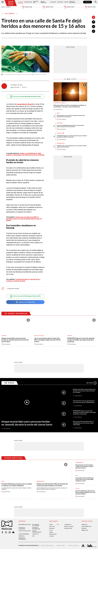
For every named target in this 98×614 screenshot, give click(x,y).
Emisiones (6, 7)
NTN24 (51, 524)
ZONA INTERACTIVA (86, 526)
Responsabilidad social (25, 524)
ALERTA (51, 532)
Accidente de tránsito (59, 103)
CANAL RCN (87, 2)
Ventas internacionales (36, 531)
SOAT (76, 475)
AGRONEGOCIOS (68, 528)
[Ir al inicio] (10, 3)
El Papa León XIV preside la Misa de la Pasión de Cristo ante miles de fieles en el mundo (84, 390)
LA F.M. (51, 530)
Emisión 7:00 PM (69, 7)
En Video (10, 383)
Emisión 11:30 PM (90, 7)
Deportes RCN (35, 2)
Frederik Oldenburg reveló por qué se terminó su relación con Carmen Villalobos (16, 484)
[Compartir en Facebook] (93, 22)
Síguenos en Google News (25, 302)
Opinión (66, 2)
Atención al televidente (22, 528)
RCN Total (52, 526)
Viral (2, 481)
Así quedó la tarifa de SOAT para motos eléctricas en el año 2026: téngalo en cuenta (84, 479)
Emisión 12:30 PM (47, 7)
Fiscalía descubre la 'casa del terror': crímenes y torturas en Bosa (23, 280)
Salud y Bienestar (43, 2)
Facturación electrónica (35, 525)
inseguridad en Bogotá (25, 104)
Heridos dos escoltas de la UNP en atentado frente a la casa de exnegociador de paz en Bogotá (24, 218)
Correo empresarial (24, 534)
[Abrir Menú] (2, 2)
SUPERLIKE (84, 528)
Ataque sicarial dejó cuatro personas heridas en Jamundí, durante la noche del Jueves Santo (15, 339)
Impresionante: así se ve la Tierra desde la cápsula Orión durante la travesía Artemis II (71, 116)
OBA (33, 536)
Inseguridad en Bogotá (13, 288)
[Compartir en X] (93, 26)
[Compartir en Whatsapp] (93, 31)
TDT (58, 524)
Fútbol (77, 488)
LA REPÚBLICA (67, 524)
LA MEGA (51, 536)
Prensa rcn (21, 536)
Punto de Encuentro (72, 2)
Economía (53, 2)
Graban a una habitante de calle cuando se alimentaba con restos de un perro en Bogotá (25, 154)
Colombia (20, 2)
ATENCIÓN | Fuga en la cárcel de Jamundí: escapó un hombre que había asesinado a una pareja (72, 136)
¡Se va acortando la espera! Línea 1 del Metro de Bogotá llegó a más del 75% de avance (47, 339)
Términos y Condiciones (73, 545)
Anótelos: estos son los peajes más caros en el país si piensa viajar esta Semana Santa (72, 146)
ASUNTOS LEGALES (68, 526)
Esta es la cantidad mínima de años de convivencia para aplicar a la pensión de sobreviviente (70, 126)
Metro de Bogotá (39, 335)
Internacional (28, 2)
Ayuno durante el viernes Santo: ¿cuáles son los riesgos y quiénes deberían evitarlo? (84, 466)
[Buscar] (96, 2)
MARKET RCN (85, 530)
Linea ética (35, 534)
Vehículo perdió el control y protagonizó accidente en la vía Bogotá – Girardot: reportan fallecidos (69, 106)
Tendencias (60, 2)
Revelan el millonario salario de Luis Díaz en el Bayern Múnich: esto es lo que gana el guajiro (85, 492)
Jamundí (59, 133)
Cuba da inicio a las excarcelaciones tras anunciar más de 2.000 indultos (83, 401)
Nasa (58, 113)
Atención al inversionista (22, 538)
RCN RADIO (52, 528)
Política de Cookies (61, 545)
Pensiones (59, 123)
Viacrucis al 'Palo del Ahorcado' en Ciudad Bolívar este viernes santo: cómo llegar (83, 423)
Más (91, 382)
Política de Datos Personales (47, 545)
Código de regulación (25, 530)
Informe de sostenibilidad (36, 528)
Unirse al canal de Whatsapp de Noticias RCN (25, 96)
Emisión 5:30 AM (27, 7)
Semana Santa (61, 143)
